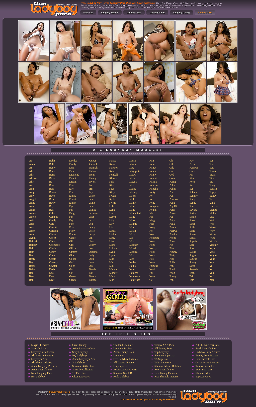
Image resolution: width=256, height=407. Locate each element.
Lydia (112, 251)
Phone (172, 237)
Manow (113, 272)
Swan (193, 265)
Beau (32, 265)
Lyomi (112, 255)
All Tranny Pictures (123, 362)
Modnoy (133, 244)
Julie (91, 258)
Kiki (111, 181)
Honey (93, 178)
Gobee (72, 258)
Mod (131, 241)
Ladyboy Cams (157, 12)
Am (31, 185)
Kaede (92, 269)
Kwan (112, 195)
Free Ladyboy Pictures (125, 359)
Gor (71, 269)
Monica (133, 251)
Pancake (173, 199)
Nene (152, 202)
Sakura (193, 192)
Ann (31, 206)
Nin (151, 216)
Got (71, 272)
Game (72, 237)
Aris (31, 223)
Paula (172, 223)
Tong (212, 185)
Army (32, 230)
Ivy (91, 192)
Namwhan (134, 279)
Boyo (52, 206)
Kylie (112, 199)
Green (72, 279)
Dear (51, 279)
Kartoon (113, 167)
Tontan (213, 188)
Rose (192, 181)
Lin (111, 227)
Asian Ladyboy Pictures (44, 366)
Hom (92, 174)
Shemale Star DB (122, 373)
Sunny (193, 262)
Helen (92, 171)
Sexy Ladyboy (80, 352)
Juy (91, 265)
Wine (212, 237)
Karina (93, 279)
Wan (212, 223)
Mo (131, 237)
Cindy (52, 251)
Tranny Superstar (205, 366)
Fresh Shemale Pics (206, 348)
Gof (71, 262)
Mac (111, 258)
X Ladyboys (79, 362)
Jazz (91, 216)
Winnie (213, 241)
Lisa (111, 241)
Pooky (172, 276)
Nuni (152, 269)
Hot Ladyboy (38, 376)
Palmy (172, 188)
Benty (52, 167)
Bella (52, 160)
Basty (32, 258)
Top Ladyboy (161, 352)
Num (152, 262)
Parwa (172, 213)
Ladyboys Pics (39, 359)
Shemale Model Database (168, 366)
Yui (211, 269)
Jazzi (92, 220)
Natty (152, 192)
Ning (152, 220)
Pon (171, 265)
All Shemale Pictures (42, 355)
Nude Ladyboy (121, 376)
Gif (71, 241)
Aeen (32, 164)
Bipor (52, 178)
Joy (91, 248)
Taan (192, 272)
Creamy (53, 262)
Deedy (72, 164)
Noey (152, 227)
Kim (111, 185)
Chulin (53, 248)
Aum (32, 234)
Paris (172, 209)
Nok (151, 234)
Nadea (132, 262)
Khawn (113, 178)
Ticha (213, 174)
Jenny (92, 227)
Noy (151, 258)
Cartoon (53, 230)
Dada (52, 269)
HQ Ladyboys (79, 355)
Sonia (193, 237)
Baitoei (33, 241)
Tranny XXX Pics (164, 345)
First (71, 227)
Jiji (91, 237)
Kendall (113, 174)
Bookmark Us (205, 12)
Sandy (193, 202)
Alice (32, 171)
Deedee (73, 160)
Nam (132, 269)
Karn (112, 164)
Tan (212, 160)
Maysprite (134, 171)
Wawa (213, 227)
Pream (193, 164)
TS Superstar (161, 359)
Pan (171, 195)
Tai (191, 276)
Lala (111, 206)
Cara (51, 223)
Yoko (212, 258)
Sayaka (193, 209)
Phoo (172, 241)
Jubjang (93, 251)
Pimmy (173, 251)
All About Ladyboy (41, 362)
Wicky (213, 234)
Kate (111, 171)
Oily (171, 167)
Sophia (193, 241)
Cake (52, 213)
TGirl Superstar (162, 362)
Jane (91, 206)
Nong (152, 241)
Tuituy (213, 195)
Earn (71, 185)
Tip (211, 181)
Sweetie (194, 269)
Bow (51, 199)
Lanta (112, 209)
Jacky (92, 195)
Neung (153, 209)
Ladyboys (118, 355)
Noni (152, 244)
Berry (52, 174)
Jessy (92, 234)
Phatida (173, 234)
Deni (71, 167)
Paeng (172, 181)
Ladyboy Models (109, 12)
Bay (31, 262)
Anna (32, 209)
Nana (152, 164)
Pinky (172, 255)
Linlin (112, 234)
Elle (71, 188)
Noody (153, 248)
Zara (212, 279)
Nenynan (154, 206)
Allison (33, 178)
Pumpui (194, 167)
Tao (212, 164)
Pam (171, 192)
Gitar (72, 255)
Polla (172, 262)
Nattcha (153, 188)
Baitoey (33, 244)
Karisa (112, 160)
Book (52, 195)
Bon (51, 188)
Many (112, 276)
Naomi (153, 178)
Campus (53, 216)
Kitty (112, 192)
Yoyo (212, 262)
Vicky (213, 213)
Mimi (132, 206)
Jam (91, 199)
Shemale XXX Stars (83, 366)
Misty (132, 234)
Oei (151, 279)
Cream (52, 258)
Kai (91, 272)
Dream (73, 181)
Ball (31, 248)
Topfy (213, 192)
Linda (112, 230)
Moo (131, 255)
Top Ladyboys (203, 376)
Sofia (192, 227)
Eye (71, 206)
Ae (30, 160)
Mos (131, 258)
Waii (212, 220)
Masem (133, 164)
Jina (91, 241)
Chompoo (54, 244)
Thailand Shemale (123, 345)
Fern (71, 223)
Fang (72, 213)
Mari (112, 279)
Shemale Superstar (164, 355)
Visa (212, 216)
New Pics (88, 12)
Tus (211, 199)
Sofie (192, 230)
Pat (171, 216)
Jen (91, 223)
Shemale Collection (82, 369)
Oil (171, 164)
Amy (32, 195)
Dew (71, 171)
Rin (191, 174)
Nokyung (154, 237)
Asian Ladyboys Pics (83, 359)
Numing (153, 265)
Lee (111, 213)
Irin (91, 188)
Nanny (153, 174)
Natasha (153, 185)
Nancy (152, 167)
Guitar (92, 160)
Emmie (73, 199)
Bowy (52, 202)
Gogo (72, 265)
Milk (132, 199)
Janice (92, 209)
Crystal (53, 265)
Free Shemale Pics (205, 359)
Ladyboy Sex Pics (123, 348)
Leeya (112, 216)
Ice (91, 185)
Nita (151, 223)
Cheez (52, 237)
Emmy (72, 202)
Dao (51, 272)
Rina (192, 178)
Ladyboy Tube (134, 12)
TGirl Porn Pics (204, 369)
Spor (192, 248)
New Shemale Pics (164, 369)
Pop (171, 279)
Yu (211, 265)
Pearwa (173, 230)
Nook (152, 251)
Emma (72, 195)
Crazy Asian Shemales (208, 362)
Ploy (171, 258)
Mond (132, 248)
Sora (192, 244)
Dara (51, 276)
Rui (191, 185)
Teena (213, 171)
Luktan (113, 248)
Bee (31, 272)
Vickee (213, 209)
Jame (92, 202)
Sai (191, 188)
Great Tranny (79, 345)
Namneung (135, 276)
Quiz (192, 171)
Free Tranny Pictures (165, 373)
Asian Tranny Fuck (123, 352)
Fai (71, 209)
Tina (212, 178)
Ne (151, 195)
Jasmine (93, 213)
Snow (193, 220)
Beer (31, 276)
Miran (132, 230)
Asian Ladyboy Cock (83, 348)
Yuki (212, 272)
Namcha (133, 272)
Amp (32, 192)
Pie (171, 244)
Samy (193, 199)
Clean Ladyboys (81, 376)
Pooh (172, 272)
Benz (52, 171)
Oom (172, 178)
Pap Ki (173, 206)
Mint (132, 227)
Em (71, 192)
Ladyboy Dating (181, 12)
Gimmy (73, 251)
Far (71, 216)
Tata (212, 167)
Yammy (214, 244)
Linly (112, 237)
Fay (71, 220)
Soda (192, 223)
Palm (172, 185)
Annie (32, 213)
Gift (71, 244)
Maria (132, 160)
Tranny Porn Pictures (207, 355)
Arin (31, 220)
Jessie (92, 230)
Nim (151, 213)
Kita (111, 188)
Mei (131, 185)
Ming (132, 216)
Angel (32, 199)
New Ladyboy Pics (41, 373)
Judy (91, 255)
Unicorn (214, 206)
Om (171, 171)
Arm (31, 227)
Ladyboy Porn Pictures (208, 352)
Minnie (133, 223)
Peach (172, 227)
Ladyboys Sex (121, 366)
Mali (111, 265)
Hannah (93, 167)
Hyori (92, 181)
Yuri (212, 276)
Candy (52, 220)
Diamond (74, 174)
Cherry (53, 241)
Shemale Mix (203, 373)
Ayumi (32, 237)
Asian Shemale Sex (41, 369)
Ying (212, 251)
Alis (31, 174)
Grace (72, 276)
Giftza (72, 248)
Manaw (113, 269)
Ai (30, 167)
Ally (31, 181)
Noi (151, 230)
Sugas (193, 251)
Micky (132, 195)
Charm (53, 234)
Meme (132, 188)
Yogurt (213, 255)
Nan (151, 160)
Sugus (193, 255)
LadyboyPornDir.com (42, 352)
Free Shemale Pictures (166, 376)
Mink (132, 220)
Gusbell (93, 164)
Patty (172, 220)
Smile (193, 216)
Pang (172, 202)
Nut (151, 272)
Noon (152, 255)
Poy (192, 160)
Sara (192, 206)
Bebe (32, 269)
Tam (192, 279)
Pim (171, 248)
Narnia (153, 181)
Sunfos (193, 258)
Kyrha (112, 202)
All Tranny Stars (163, 348)
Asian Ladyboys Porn (125, 369)
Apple (32, 216)
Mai (111, 262)
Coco (52, 255)
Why (212, 230)
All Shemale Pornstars (207, 345)
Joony (92, 244)
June (91, 262)
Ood (171, 174)
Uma (212, 202)
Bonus (52, 192)
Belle (52, 164)
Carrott (53, 227)
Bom (51, 185)
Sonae (193, 234)
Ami (31, 188)
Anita (32, 202)
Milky (132, 202)
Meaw (132, 174)
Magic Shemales (40, 345)
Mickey (133, 192)
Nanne (152, 171)
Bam (31, 251)
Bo (50, 181)
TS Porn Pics (79, 373)
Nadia (132, 265)
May (131, 167)
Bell (31, 279)
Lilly (112, 220)
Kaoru (92, 276)
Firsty (72, 230)
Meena (133, 181)
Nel (151, 199)
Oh (171, 160)
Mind (132, 209)
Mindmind (135, 213)
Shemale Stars (38, 348)
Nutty (152, 276)
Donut (72, 178)
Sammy (194, 195)
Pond (172, 269)
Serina (193, 213)
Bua (51, 209)
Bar (31, 255)
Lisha (112, 244)
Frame (72, 234)
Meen (132, 178)
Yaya (212, 248)
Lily (111, 223)
